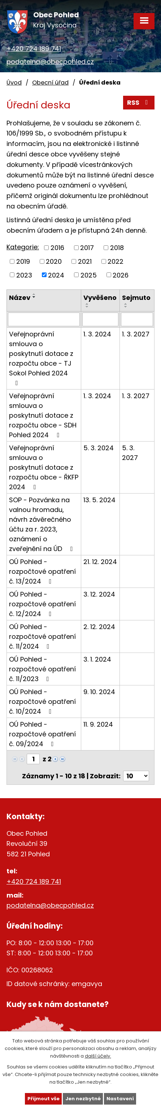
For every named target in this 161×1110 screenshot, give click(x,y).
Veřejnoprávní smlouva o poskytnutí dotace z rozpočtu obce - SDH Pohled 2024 (43, 415)
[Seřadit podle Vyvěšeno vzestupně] (87, 303)
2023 (24, 274)
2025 (88, 274)
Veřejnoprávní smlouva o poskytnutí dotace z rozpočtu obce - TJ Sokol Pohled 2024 (41, 358)
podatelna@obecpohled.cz (50, 61)
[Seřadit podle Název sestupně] (34, 297)
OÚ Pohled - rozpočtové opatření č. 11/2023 (42, 669)
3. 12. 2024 (99, 594)
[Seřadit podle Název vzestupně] (34, 294)
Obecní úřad (50, 82)
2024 (56, 274)
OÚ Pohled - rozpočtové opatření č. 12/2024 (42, 604)
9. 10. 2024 (99, 691)
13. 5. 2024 (99, 499)
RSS (139, 102)
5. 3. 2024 (98, 447)
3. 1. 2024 (97, 659)
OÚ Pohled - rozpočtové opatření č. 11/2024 (42, 636)
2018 (117, 247)
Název (19, 297)
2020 (54, 261)
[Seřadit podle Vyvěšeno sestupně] (87, 306)
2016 (57, 247)
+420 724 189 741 (33, 48)
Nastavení (120, 1098)
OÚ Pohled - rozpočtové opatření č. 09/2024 (42, 734)
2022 (115, 261)
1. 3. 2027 (135, 334)
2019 (23, 261)
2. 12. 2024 (99, 626)
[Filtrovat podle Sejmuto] (137, 319)
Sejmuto (136, 297)
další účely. (98, 1055)
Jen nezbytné (83, 1098)
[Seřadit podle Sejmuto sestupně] (126, 306)
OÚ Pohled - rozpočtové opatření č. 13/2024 (42, 571)
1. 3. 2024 (97, 334)
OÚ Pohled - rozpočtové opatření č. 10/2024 (42, 701)
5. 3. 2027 (130, 452)
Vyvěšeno (100, 297)
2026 (121, 274)
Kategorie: (22, 246)
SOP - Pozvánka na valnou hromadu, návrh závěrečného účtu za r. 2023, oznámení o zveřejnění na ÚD (42, 524)
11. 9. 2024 (98, 724)
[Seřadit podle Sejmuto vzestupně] (126, 303)
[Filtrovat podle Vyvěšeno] (100, 319)
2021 (85, 261)
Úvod (14, 82)
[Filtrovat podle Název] (44, 319)
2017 (87, 247)
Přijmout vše (43, 1098)
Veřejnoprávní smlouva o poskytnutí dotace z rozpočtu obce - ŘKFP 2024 (43, 467)
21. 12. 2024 (100, 561)
